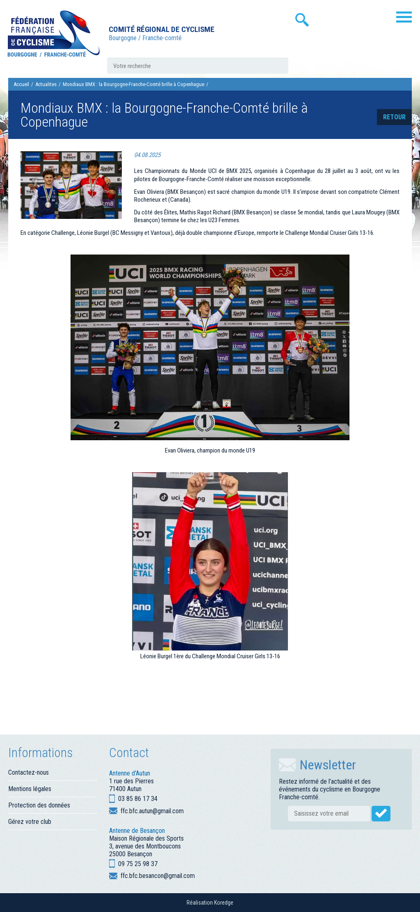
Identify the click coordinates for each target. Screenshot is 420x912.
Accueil (21, 84)
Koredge (223, 902)
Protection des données (39, 805)
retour (394, 117)
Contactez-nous (28, 772)
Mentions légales (29, 789)
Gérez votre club (29, 822)
